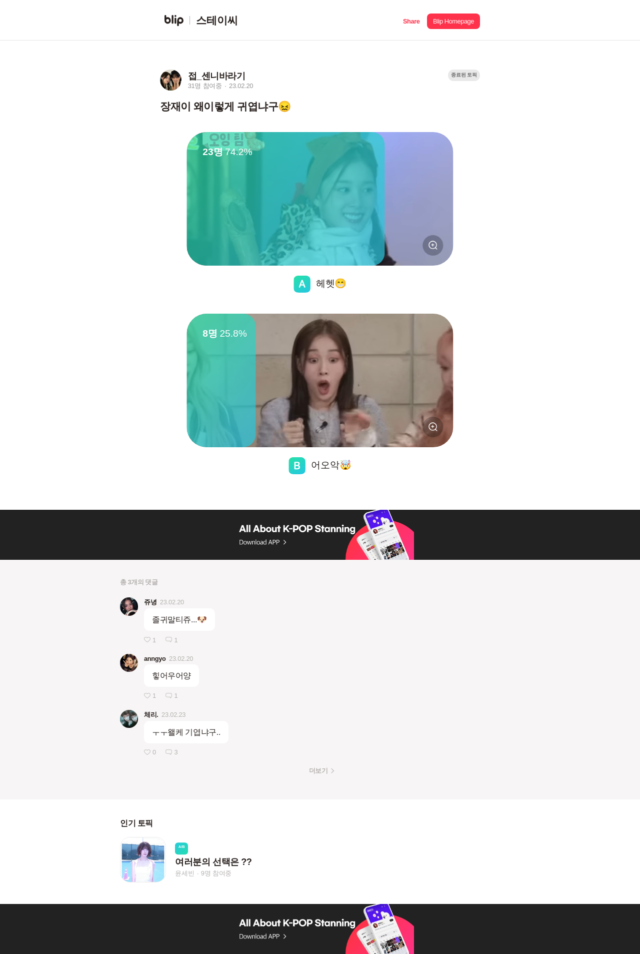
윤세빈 (184, 873)
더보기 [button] (318, 770)
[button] (411, 20)
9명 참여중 (216, 873)
